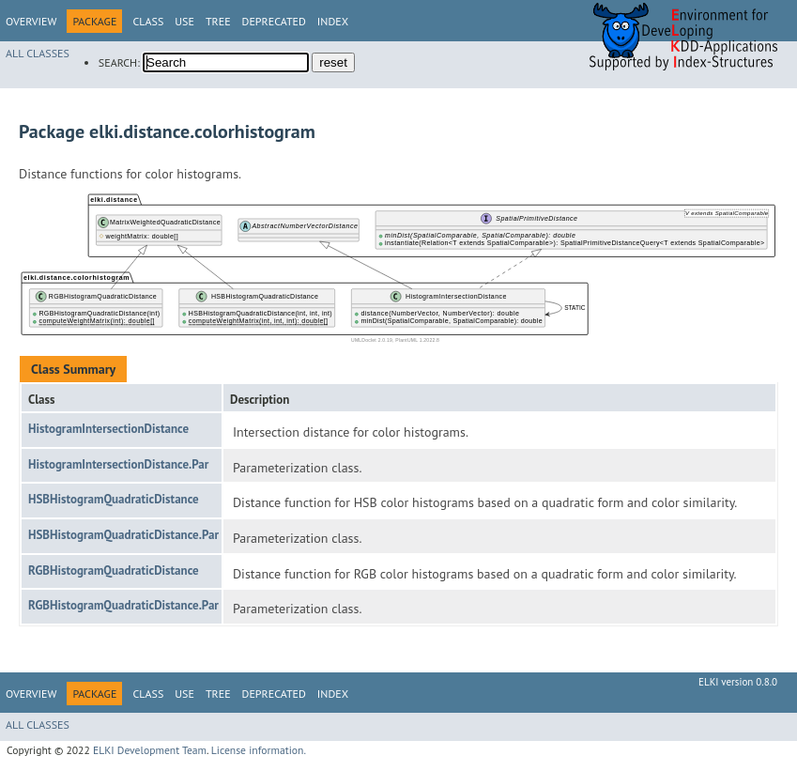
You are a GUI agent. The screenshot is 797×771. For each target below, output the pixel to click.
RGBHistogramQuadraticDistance (113, 570)
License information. (258, 750)
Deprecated (274, 21)
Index (332, 21)
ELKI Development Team (150, 750)
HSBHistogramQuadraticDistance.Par (123, 535)
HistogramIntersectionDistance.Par (118, 464)
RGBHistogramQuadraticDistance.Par (123, 605)
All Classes (37, 53)
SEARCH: (119, 62)
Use (184, 21)
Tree (218, 21)
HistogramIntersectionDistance (108, 429)
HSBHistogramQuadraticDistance (113, 499)
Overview (31, 21)
